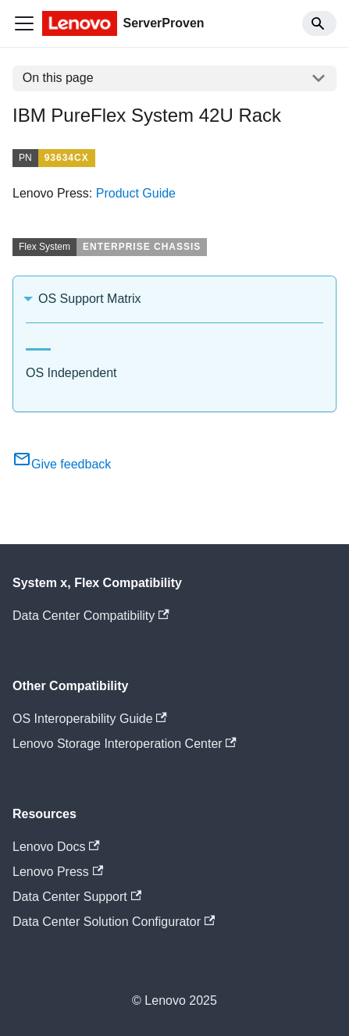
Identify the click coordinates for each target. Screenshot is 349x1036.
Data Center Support (76, 896)
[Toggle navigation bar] (24, 23)
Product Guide (136, 193)
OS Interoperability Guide (89, 718)
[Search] (319, 23)
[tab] (38, 343)
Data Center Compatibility (90, 615)
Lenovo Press (57, 871)
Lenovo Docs (56, 846)
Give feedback (61, 464)
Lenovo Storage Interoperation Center (124, 743)
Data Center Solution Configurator (113, 921)
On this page (58, 77)
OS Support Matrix (89, 298)
